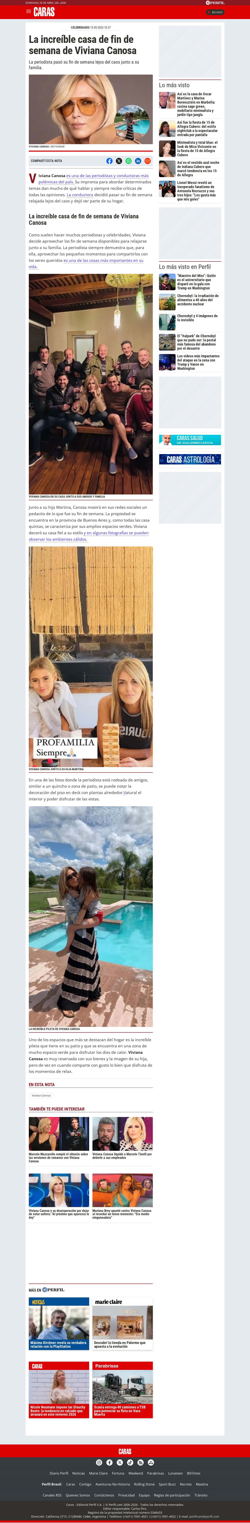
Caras (70, 1484)
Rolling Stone (144, 1484)
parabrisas (122, 1367)
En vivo (215, 12)
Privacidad (126, 1495)
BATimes (193, 1473)
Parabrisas (155, 1473)
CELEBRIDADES (80, 27)
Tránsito (201, 1495)
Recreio (186, 1484)
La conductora (80, 194)
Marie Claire (98, 1473)
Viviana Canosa (41, 1095)
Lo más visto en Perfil (185, 266)
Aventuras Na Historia (113, 1484)
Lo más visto (174, 85)
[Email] (147, 161)
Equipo (144, 1495)
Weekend (136, 1473)
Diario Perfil (59, 1473)
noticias (59, 1302)
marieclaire (122, 1302)
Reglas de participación (172, 1495)
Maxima (202, 1484)
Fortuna (118, 1473)
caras (59, 1367)
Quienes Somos (78, 1495)
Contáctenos (104, 1495)
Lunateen (175, 1473)
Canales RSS (52, 1495)
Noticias (78, 1473)
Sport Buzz (167, 1484)
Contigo (85, 1484)
